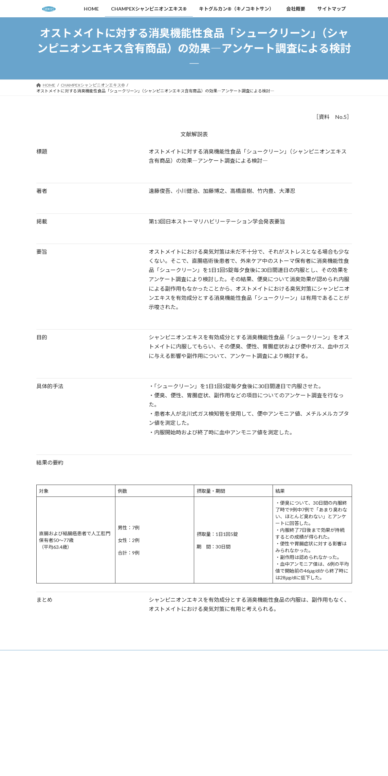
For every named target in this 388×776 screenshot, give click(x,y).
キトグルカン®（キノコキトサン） (178, 656)
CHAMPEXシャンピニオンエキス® (100, 656)
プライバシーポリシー (273, 732)
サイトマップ (265, 656)
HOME (49, 656)
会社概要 (231, 656)
